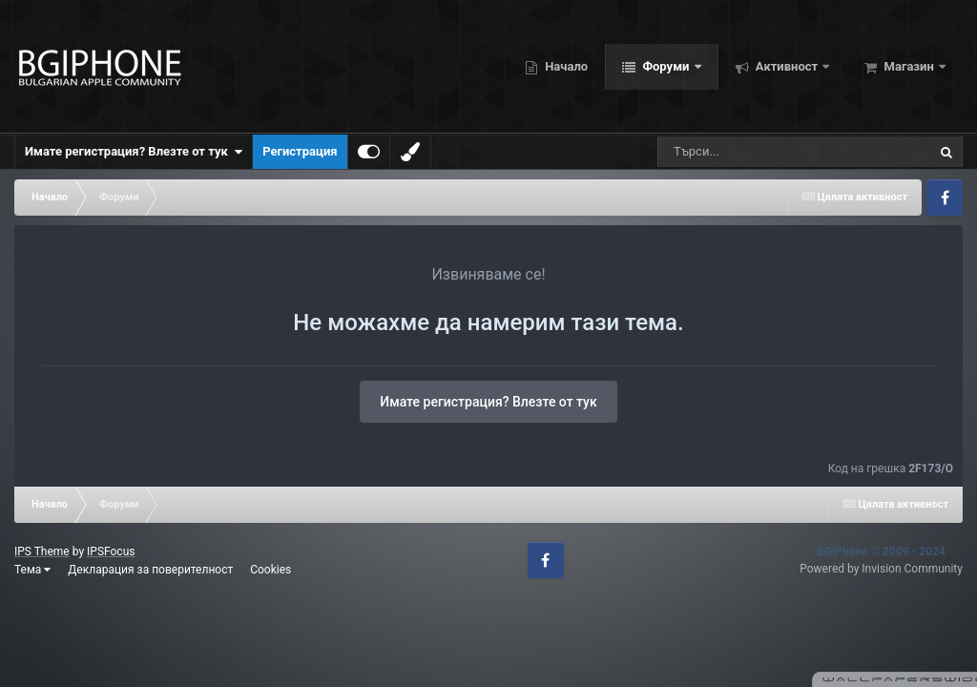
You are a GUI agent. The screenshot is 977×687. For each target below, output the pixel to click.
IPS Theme (42, 551)
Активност (787, 66)
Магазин (909, 66)
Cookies (270, 569)
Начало (565, 66)
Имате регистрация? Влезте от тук (133, 152)
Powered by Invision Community (881, 568)
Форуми (665, 66)
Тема (32, 569)
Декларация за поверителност (150, 569)
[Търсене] (762, 151)
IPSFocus (111, 551)
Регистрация (299, 151)
